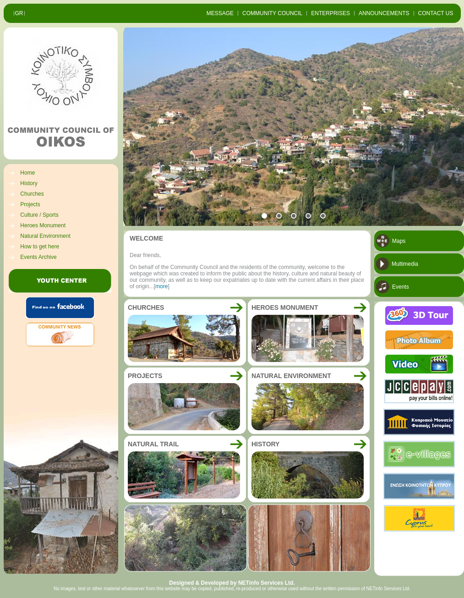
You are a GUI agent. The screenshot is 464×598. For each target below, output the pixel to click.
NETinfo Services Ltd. (266, 583)
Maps (398, 241)
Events (400, 287)
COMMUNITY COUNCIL (272, 13)
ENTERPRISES (330, 13)
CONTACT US (435, 13)
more (161, 286)
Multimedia (405, 264)
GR (19, 13)
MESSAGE (220, 13)
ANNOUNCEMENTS (384, 13)
